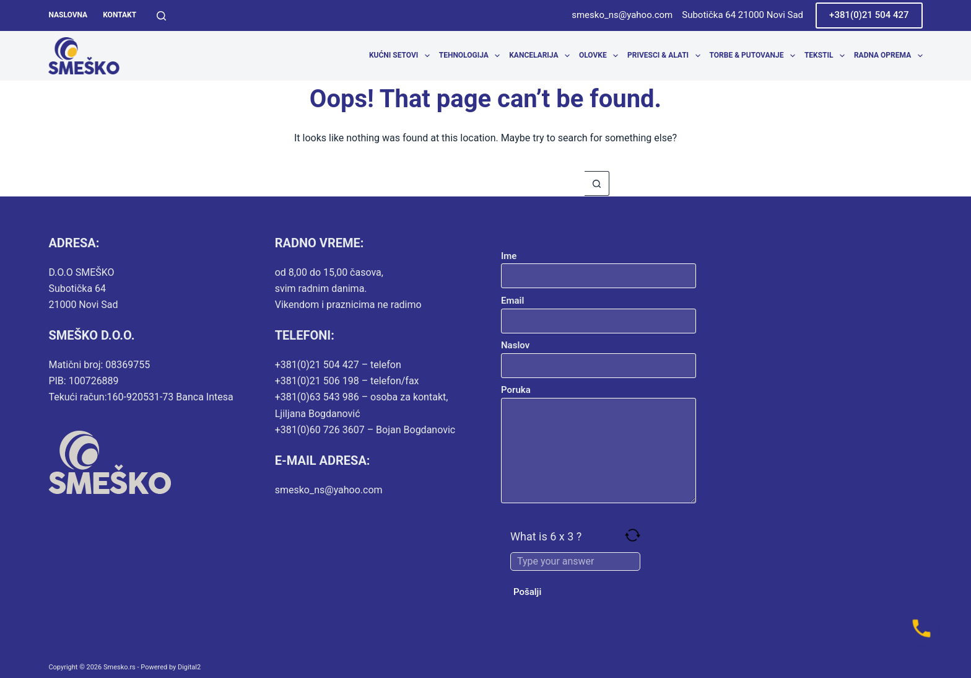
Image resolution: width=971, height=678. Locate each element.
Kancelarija (541, 55)
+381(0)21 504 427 (869, 14)
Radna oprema (888, 55)
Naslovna (67, 15)
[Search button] (597, 183)
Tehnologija (472, 55)
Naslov (598, 355)
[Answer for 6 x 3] (575, 561)
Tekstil (827, 55)
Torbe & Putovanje (755, 55)
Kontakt (119, 15)
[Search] (161, 15)
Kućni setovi (401, 55)
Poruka (598, 443)
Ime (598, 266)
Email (598, 311)
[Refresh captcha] (632, 535)
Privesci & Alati (666, 55)
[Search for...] (473, 183)
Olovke (601, 55)
